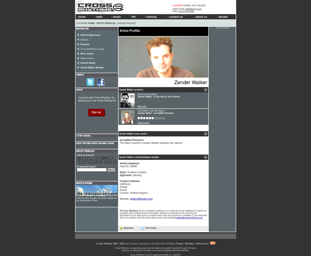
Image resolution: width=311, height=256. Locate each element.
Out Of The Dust (186, 11)
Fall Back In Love (193, 9)
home (81, 16)
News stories (87, 54)
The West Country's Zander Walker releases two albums (151, 141)
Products (85, 44)
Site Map (189, 244)
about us (200, 16)
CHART (201, 5)
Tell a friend (148, 228)
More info (142, 106)
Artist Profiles (106, 23)
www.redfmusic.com (141, 198)
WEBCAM (189, 5)
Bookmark (126, 228)
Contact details (88, 63)
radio (98, 16)
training (150, 16)
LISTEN (178, 5)
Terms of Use (201, 244)
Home (91, 23)
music (115, 16)
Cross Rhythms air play (92, 49)
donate (222, 16)
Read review (143, 123)
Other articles (87, 58)
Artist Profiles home (91, 35)
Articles (84, 40)
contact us (175, 16)
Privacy (179, 244)
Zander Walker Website (92, 67)
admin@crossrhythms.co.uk (189, 218)
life (132, 16)
